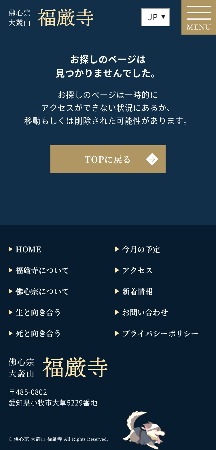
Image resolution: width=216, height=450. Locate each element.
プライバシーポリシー (160, 333)
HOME (28, 249)
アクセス (137, 270)
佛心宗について (42, 291)
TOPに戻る (108, 158)
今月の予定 (141, 249)
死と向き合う (39, 333)
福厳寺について (42, 270)
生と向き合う (39, 312)
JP (153, 16)
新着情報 (137, 291)
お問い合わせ (145, 312)
